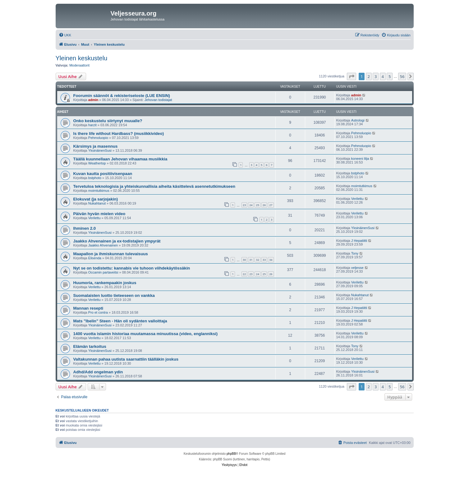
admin (93, 100)
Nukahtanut (97, 203)
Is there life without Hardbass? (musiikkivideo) (118, 133)
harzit (92, 125)
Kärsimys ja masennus (95, 146)
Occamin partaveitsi (103, 272)
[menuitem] (65, 35)
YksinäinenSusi (100, 150)
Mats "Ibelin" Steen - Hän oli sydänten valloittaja (120, 321)
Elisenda (94, 258)
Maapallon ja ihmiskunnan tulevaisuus (110, 253)
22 (244, 274)
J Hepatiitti (359, 240)
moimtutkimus (98, 190)
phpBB (231, 453)
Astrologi (358, 120)
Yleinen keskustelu (82, 58)
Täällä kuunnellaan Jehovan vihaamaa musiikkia (120, 159)
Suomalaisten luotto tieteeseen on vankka (114, 295)
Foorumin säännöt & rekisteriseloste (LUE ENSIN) (121, 95)
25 (257, 205)
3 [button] (376, 76)
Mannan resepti (88, 308)
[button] (351, 76)
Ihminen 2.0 (84, 228)
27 (270, 205)
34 (270, 260)
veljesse (357, 268)
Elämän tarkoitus (89, 346)
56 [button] (402, 76)
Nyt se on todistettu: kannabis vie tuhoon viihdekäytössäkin (131, 268)
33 (264, 260)
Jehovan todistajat (158, 100)
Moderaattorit (79, 65)
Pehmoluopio (98, 138)
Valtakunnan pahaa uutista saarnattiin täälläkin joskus (126, 359)
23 (244, 205)
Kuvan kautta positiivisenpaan (102, 173)
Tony (354, 253)
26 (264, 205)
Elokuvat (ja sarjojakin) (95, 199)
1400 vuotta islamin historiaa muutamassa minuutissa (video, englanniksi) (145, 333)
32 (257, 260)
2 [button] (369, 76)
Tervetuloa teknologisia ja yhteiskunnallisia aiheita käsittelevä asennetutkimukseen (154, 186)
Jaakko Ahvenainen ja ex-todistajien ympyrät (117, 241)
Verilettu (357, 199)
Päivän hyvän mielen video (99, 213)
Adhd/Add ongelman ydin (98, 372)
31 (250, 260)
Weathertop (97, 163)
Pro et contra (98, 312)
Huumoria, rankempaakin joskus (104, 282)
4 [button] (383, 76)
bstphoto (94, 178)
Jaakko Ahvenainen (103, 245)
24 (250, 205)
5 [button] (390, 76)
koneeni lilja (360, 158)
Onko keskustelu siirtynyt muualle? (107, 120)
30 (244, 260)
